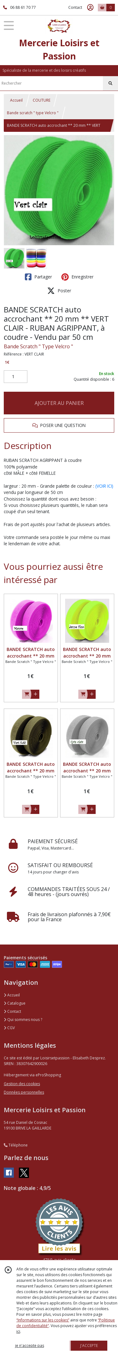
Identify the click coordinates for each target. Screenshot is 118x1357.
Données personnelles (24, 1092)
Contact (75, 7)
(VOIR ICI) (104, 486)
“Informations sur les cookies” (42, 1320)
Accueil (16, 100)
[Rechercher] (110, 83)
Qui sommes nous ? (23, 1019)
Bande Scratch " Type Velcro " (38, 346)
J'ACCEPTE (89, 1345)
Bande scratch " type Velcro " (33, 112)
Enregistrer (77, 277)
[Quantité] (15, 376)
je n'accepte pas (29, 1345)
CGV (9, 1027)
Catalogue (14, 1003)
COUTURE (41, 100)
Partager (38, 277)
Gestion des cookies (22, 1083)
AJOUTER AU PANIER (59, 403)
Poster (59, 290)
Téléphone (16, 1145)
